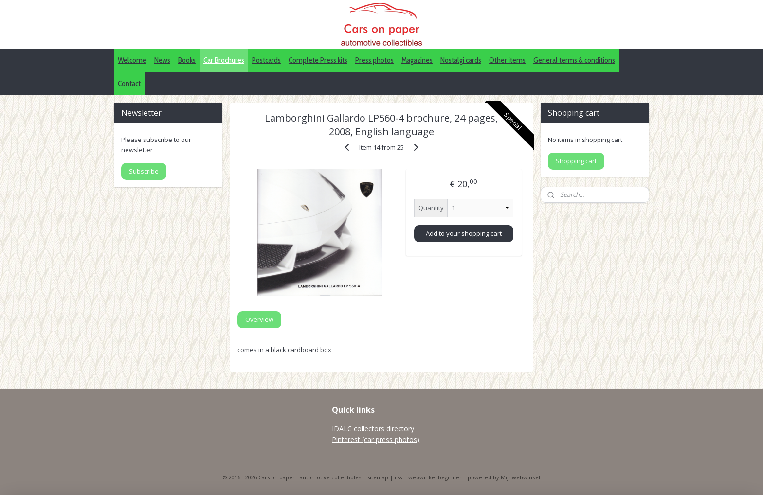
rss (398, 477)
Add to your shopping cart (464, 233)
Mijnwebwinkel (520, 477)
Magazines (417, 60)
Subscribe (144, 171)
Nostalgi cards (460, 60)
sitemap (377, 477)
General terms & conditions (574, 60)
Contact (129, 83)
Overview (259, 319)
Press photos (374, 60)
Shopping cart (576, 161)
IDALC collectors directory (373, 428)
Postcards (266, 60)
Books (187, 60)
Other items (507, 60)
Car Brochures (223, 60)
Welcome (132, 60)
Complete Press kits (318, 60)
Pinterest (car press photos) (375, 439)
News (162, 60)
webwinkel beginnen (435, 477)
